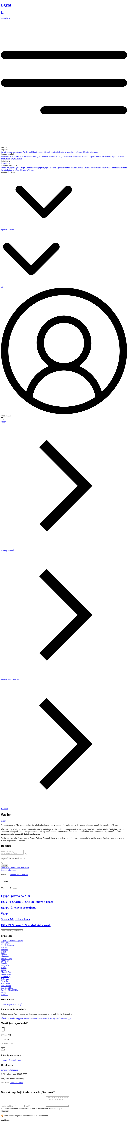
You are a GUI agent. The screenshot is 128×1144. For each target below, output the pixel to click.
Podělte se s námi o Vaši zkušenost (15, 868)
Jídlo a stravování (103, 168)
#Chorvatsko (26, 1019)
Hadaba (4, 964)
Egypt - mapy (19, 168)
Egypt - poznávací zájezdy (11, 152)
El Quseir (5, 962)
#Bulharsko (60, 1019)
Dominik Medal (16, 1083)
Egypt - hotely (41, 156)
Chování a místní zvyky (85, 168)
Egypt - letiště (16, 159)
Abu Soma (5, 943)
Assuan (4, 948)
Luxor (3, 971)
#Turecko (12, 1019)
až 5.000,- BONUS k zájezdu (47, 152)
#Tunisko (36, 1019)
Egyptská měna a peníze (66, 168)
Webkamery (31, 170)
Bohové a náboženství (26, 156)
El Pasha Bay (6, 959)
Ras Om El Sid (7, 989)
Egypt (3, 421)
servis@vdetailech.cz (9, 1071)
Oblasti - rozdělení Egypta (84, 156)
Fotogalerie (5, 163)
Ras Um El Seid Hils (9, 991)
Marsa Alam (6, 975)
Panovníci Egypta (110, 156)
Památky (99, 156)
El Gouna (5, 957)
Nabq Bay (5, 980)
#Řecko (4, 1019)
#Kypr (18, 1019)
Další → (4, 995)
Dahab (3, 952)
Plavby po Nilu (29, 152)
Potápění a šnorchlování (16, 170)
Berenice (4, 950)
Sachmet (4, 808)
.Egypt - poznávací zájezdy (12, 941)
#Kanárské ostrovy (48, 1019)
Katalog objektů (7, 550)
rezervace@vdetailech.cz (11, 1061)
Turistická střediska (9, 156)
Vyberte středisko (36, 229)
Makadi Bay (6, 973)
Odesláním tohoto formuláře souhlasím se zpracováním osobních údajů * (33, 1111)
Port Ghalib (5, 984)
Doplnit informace (8, 871)
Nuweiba (4, 982)
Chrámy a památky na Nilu (58, 156)
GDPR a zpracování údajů (11, 1005)
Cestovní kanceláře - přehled (70, 152)
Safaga (3, 993)
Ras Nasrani (6, 986)
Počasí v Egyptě (7, 168)
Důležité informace (90, 152)
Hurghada (5, 966)
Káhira (3, 968)
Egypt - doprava (49, 168)
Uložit (3, 821)
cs (2, 286)
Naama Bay (5, 977)
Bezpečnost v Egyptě (34, 168)
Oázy (71, 156)
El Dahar (4, 955)
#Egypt (68, 1019)
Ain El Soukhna (7, 946)
